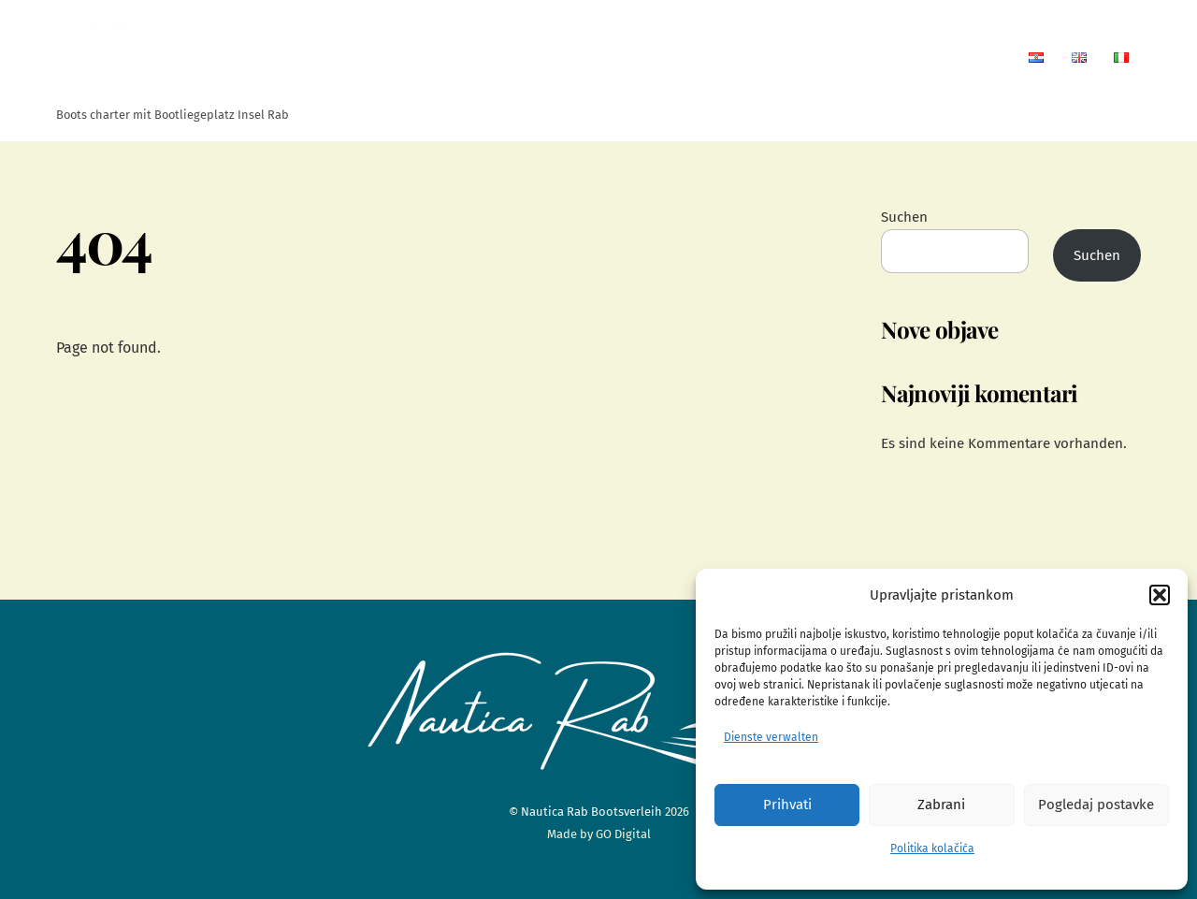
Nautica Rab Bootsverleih (591, 812)
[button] (1159, 595)
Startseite (588, 57)
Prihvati (787, 804)
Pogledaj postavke (1096, 804)
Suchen (904, 217)
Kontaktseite (952, 57)
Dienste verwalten (771, 737)
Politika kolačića (932, 848)
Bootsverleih (825, 57)
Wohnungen (700, 57)
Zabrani (941, 804)
